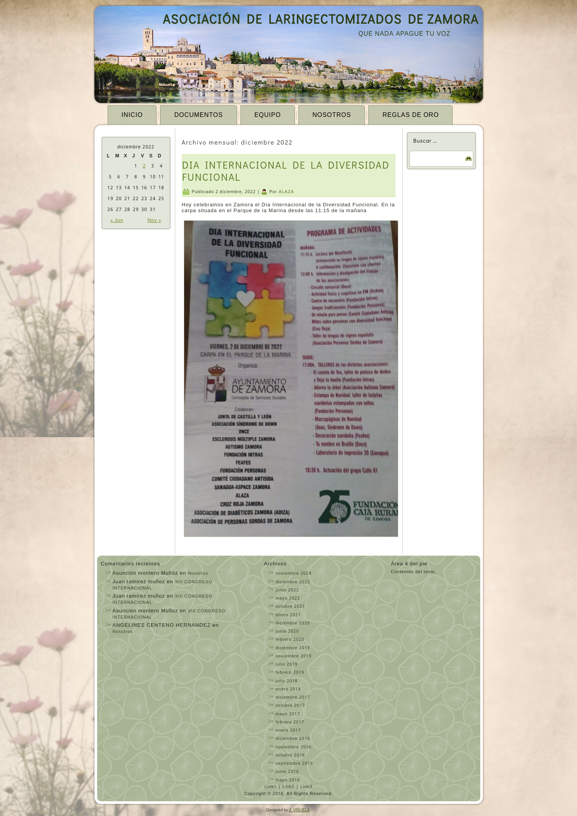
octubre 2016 (290, 755)
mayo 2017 (287, 714)
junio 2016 (287, 771)
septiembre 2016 (294, 763)
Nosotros (331, 115)
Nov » (154, 221)
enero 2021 (288, 615)
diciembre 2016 (292, 738)
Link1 (271, 786)
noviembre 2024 (293, 573)
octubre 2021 (290, 606)
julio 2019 (286, 664)
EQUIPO (268, 115)
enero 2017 (288, 730)
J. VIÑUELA (299, 810)
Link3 (306, 786)
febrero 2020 (289, 639)
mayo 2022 (287, 598)
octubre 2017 (290, 705)
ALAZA (286, 191)
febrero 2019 (289, 672)
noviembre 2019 (293, 656)
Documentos (198, 115)
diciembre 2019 (292, 648)
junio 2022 (287, 590)
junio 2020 (287, 631)
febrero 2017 (289, 722)
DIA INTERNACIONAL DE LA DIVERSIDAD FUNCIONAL (286, 170)
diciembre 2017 (292, 697)
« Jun (116, 221)
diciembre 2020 (292, 623)
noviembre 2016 (293, 747)
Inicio (132, 115)
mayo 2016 (287, 780)
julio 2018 (286, 681)
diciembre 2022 (292, 582)
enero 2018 (288, 689)
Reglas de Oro (410, 115)
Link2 (288, 786)
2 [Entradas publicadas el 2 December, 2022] (144, 166)
